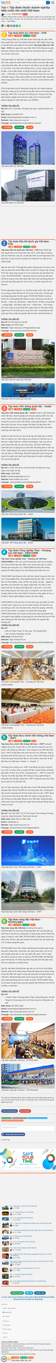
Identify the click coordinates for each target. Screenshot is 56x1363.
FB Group (6, 1321)
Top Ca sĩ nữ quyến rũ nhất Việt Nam (22, 1242)
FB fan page (6, 1325)
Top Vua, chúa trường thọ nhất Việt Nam (23, 1248)
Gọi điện (26, 35)
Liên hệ (34, 35)
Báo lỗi (25, 14)
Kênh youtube (7, 1329)
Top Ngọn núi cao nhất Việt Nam (21, 1236)
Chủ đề (5, 1333)
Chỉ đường (18, 35)
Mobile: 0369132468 (9, 1308)
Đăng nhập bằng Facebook (12, 1134)
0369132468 (13, 1348)
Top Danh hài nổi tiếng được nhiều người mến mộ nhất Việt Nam (31, 1230)
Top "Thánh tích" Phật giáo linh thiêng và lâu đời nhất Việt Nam (30, 1223)
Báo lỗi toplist (25, 1111)
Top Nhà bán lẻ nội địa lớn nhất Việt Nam (23, 1206)
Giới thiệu (4, 1304)
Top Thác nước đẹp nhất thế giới (21, 1274)
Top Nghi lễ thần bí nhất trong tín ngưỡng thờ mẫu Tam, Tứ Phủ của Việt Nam (30, 1254)
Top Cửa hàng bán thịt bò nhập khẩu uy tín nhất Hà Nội (28, 1281)
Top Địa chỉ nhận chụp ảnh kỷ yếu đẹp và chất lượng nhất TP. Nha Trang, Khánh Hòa (31, 1262)
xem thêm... (11, 21)
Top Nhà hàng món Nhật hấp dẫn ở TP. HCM (24, 1268)
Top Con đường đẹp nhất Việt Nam (21, 1218)
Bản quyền (6, 1316)
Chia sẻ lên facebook (10, 1111)
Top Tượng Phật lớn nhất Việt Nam (22, 1212)
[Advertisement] (28, 222)
